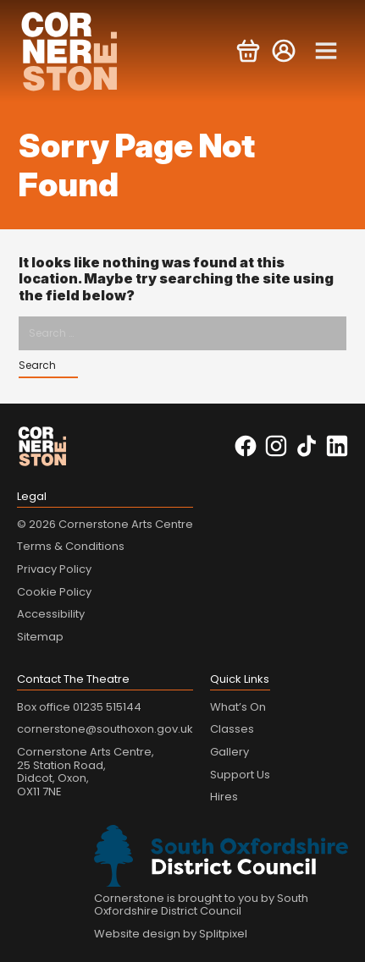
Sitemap (40, 637)
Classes (232, 729)
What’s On (238, 707)
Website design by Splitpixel (170, 934)
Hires (224, 797)
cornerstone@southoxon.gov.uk (105, 729)
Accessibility (51, 614)
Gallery (229, 752)
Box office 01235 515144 (79, 707)
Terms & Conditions (70, 546)
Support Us (240, 775)
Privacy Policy (54, 569)
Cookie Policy (54, 592)
